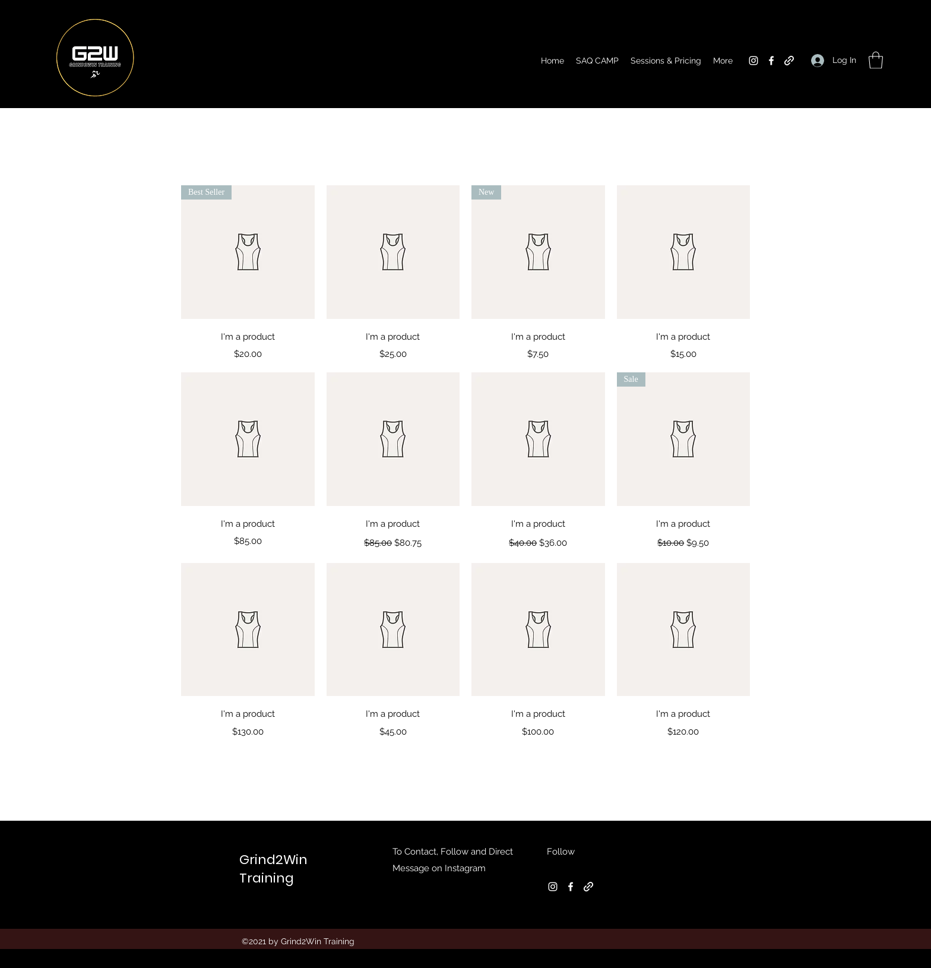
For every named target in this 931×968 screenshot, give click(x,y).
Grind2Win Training (273, 868)
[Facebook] (771, 61)
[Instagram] (753, 61)
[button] (876, 60)
